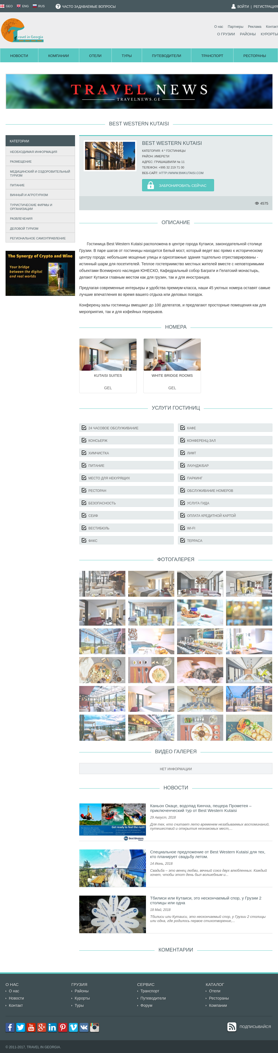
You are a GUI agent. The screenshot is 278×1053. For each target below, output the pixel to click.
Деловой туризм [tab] (23, 228)
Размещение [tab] (20, 160)
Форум (147, 1005)
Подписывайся (255, 1027)
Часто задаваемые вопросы (86, 7)
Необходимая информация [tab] (32, 151)
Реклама (254, 27)
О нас (218, 27)
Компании (58, 56)
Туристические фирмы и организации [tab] (30, 206)
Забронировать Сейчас (183, 186)
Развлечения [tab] (20, 218)
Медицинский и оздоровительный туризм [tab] (39, 173)
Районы (248, 34)
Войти (243, 7)
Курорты (269, 34)
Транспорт (212, 56)
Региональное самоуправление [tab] (37, 237)
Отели (95, 56)
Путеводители (166, 56)
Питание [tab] (16, 184)
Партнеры (235, 27)
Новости (19, 56)
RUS (39, 6)
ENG (22, 6)
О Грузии (226, 34)
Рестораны (255, 56)
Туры (127, 56)
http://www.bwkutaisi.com (181, 173)
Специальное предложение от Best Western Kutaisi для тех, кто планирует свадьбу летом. (207, 854)
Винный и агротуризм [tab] (28, 194)
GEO (6, 6)
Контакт (272, 27)
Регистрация (266, 7)
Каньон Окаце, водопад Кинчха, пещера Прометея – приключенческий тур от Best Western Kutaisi (201, 808)
